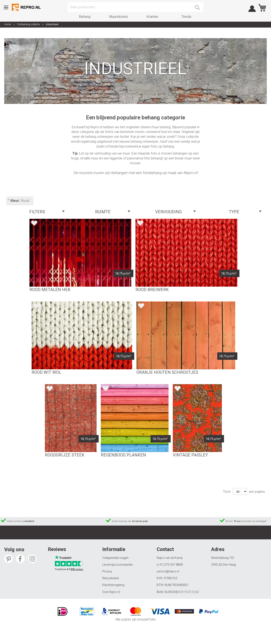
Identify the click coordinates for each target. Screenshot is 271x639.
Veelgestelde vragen (115, 557)
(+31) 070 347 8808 (170, 564)
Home (7, 24)
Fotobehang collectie (28, 24)
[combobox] (135, 7)
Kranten (152, 17)
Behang (84, 17)
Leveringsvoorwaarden (117, 564)
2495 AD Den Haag (223, 564)
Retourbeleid (110, 578)
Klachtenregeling (113, 585)
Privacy (107, 571)
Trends (186, 17)
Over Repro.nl (111, 592)
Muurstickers (118, 17)
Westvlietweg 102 (222, 557)
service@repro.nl (168, 571)
